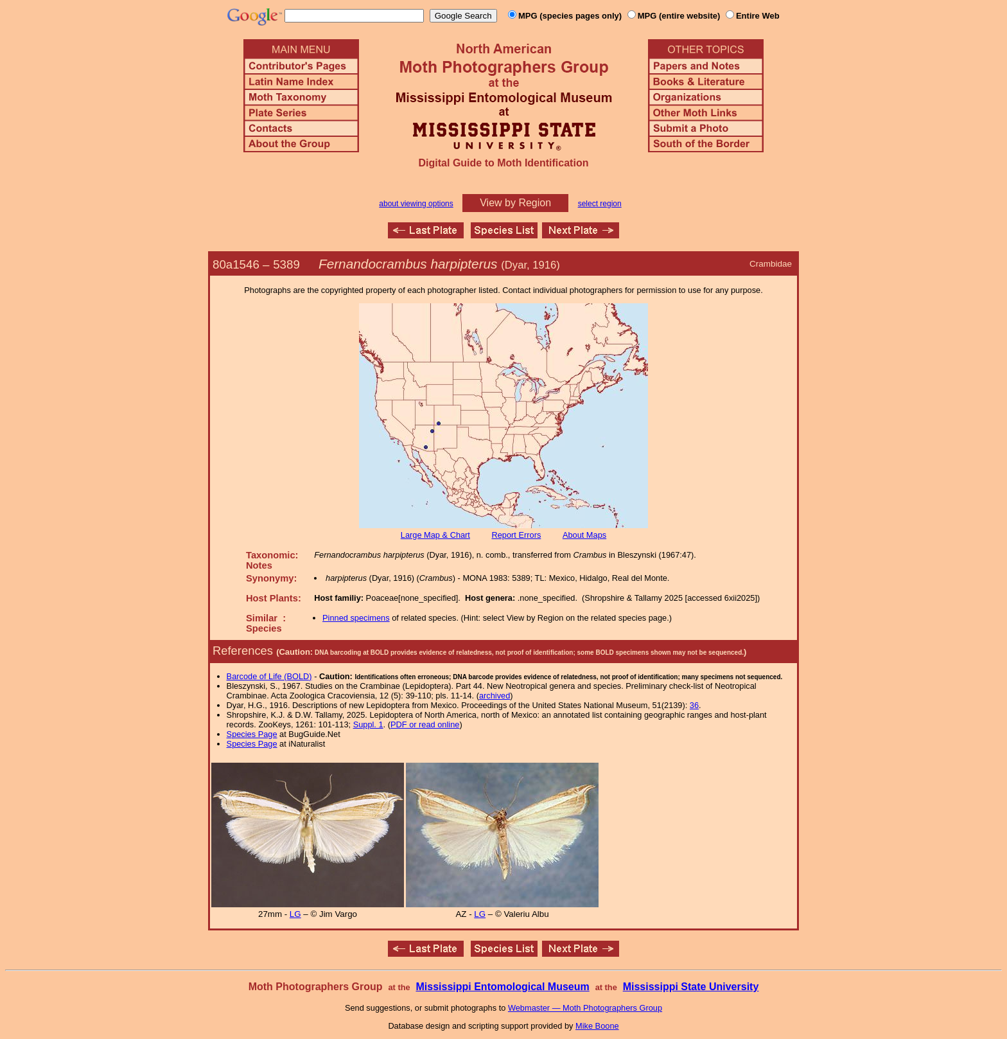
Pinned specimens (356, 618)
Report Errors (516, 535)
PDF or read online (424, 724)
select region (600, 203)
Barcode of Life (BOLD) (269, 676)
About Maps (584, 535)
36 (694, 705)
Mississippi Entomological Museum (502, 986)
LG (295, 914)
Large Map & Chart (435, 535)
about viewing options (416, 203)
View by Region (515, 202)
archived (494, 695)
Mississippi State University (691, 986)
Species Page (252, 734)
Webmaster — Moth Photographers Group (585, 1008)
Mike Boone (597, 1026)
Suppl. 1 (368, 724)
